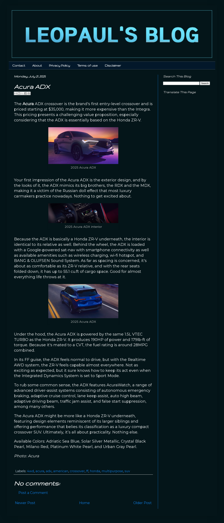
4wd (30, 471)
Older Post (142, 503)
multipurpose (112, 471)
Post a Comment (33, 493)
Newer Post (25, 503)
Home (84, 503)
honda (95, 471)
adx (49, 471)
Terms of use (87, 65)
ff (87, 471)
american (60, 471)
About (37, 65)
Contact (18, 65)
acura (40, 471)
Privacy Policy (59, 65)
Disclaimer (113, 65)
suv (127, 471)
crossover (77, 471)
